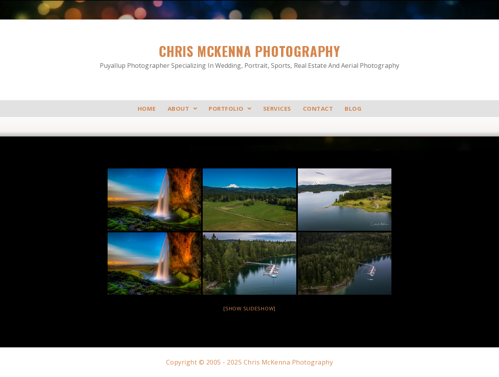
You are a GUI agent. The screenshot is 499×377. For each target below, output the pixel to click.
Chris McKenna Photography (249, 56)
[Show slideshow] (249, 308)
